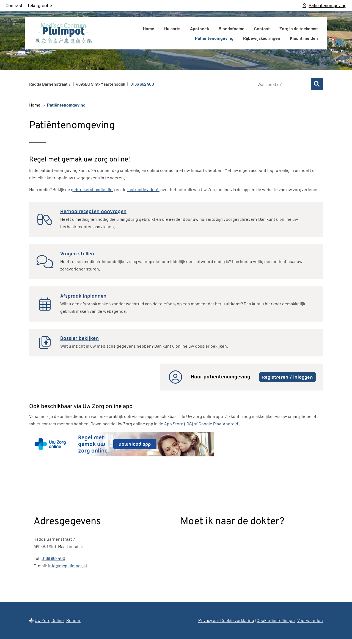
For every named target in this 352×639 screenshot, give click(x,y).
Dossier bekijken (79, 338)
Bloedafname (231, 28)
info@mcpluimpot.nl (67, 565)
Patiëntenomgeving (214, 38)
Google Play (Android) (219, 423)
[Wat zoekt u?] (282, 84)
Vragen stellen (77, 254)
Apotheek (199, 28)
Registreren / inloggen (287, 377)
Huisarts (172, 28)
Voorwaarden (310, 620)
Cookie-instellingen (276, 620)
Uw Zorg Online (49, 620)
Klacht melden (304, 38)
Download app (137, 445)
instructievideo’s (143, 189)
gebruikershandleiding (93, 189)
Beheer (73, 620)
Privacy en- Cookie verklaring (226, 620)
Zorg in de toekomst (298, 28)
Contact (262, 28)
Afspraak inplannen (83, 296)
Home (148, 28)
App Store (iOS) (178, 423)
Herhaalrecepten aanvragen (93, 211)
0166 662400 (53, 558)
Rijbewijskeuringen (261, 38)
